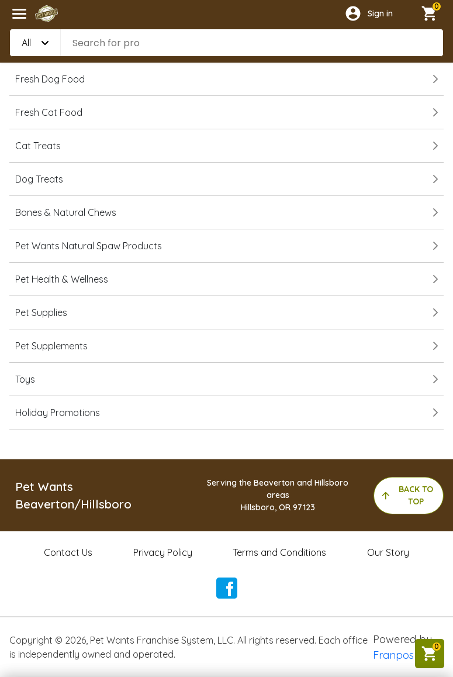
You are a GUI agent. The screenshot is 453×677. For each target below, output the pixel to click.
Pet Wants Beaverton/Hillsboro (73, 495)
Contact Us (68, 552)
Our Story (388, 552)
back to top (406, 495)
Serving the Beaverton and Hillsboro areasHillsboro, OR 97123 (277, 495)
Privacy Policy (162, 552)
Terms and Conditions (279, 552)
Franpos (393, 655)
